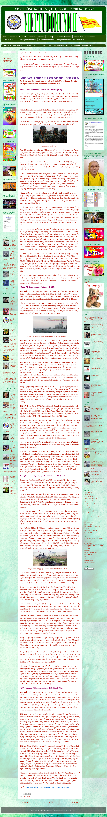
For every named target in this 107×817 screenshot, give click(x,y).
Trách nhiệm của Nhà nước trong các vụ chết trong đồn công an (97, 334)
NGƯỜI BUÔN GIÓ (88, 560)
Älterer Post (76, 802)
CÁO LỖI (86, 282)
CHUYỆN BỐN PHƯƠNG (63, 40)
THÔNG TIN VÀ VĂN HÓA (90, 552)
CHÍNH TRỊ (40, 37)
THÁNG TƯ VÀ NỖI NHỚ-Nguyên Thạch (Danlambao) (8, 351)
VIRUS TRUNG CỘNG (89, 530)
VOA (85, 558)
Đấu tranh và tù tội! (95, 375)
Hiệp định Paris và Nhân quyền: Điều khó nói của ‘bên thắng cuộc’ (96, 351)
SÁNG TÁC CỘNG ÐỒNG (63, 37)
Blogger (73, 810)
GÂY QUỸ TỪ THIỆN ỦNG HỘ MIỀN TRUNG (12, 448)
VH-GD (85, 528)
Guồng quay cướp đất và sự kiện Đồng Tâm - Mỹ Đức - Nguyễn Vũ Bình (9, 374)
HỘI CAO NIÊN (90, 37)
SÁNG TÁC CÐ (46, 45)
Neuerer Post (24, 802)
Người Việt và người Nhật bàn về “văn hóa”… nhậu (97, 453)
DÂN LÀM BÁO (88, 554)
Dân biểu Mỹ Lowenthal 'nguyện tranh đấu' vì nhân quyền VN (97, 394)
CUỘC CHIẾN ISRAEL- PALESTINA (93, 508)
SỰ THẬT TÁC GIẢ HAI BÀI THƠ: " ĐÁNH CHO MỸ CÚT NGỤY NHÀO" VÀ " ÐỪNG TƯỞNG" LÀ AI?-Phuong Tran (9, 265)
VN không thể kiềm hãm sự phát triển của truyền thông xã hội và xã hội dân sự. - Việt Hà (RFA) (97, 409)
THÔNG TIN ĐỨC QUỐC (90, 562)
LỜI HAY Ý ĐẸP (88, 514)
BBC (85, 556)
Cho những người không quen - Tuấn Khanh (96, 367)
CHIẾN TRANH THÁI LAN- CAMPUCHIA (90, 499)
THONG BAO (23, 36)
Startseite (50, 802)
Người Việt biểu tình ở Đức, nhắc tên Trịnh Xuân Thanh (13, 457)
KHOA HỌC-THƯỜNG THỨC (27, 40)
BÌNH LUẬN (50, 37)
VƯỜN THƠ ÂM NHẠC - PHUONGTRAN (90, 542)
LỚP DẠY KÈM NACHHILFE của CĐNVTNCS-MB (7, 60)
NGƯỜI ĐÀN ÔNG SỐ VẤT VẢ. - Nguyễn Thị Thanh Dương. (92, 449)
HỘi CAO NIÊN (87, 510)
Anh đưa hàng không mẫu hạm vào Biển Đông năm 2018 (97, 385)
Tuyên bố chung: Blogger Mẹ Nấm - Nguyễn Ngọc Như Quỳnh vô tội (97, 473)
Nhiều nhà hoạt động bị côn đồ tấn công (13, 366)
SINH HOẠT (13, 37)
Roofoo (64, 810)
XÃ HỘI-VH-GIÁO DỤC (9, 40)
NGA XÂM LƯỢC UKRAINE (91, 516)
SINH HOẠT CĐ (88, 520)
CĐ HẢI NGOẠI (87, 496)
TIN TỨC (32, 37)
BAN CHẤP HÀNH (78, 40)
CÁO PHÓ (86, 494)
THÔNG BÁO (7, 45)
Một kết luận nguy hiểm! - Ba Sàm (12, 273)
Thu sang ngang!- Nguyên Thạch (12, 357)
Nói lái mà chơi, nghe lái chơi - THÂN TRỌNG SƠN (97, 342)
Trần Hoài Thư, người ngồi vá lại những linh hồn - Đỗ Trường (12, 396)
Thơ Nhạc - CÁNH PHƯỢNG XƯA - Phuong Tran (13, 332)
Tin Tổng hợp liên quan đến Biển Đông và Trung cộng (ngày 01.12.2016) (97, 441)
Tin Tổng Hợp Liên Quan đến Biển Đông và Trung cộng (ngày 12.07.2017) (96, 417)
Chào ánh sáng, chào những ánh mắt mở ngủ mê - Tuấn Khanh (97, 326)
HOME (5, 36)
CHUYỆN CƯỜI (78, 37)
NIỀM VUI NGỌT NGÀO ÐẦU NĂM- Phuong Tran (13, 311)
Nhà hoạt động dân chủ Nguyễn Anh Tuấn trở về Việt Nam (97, 481)
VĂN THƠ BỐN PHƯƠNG (46, 40)
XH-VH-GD (86, 532)
